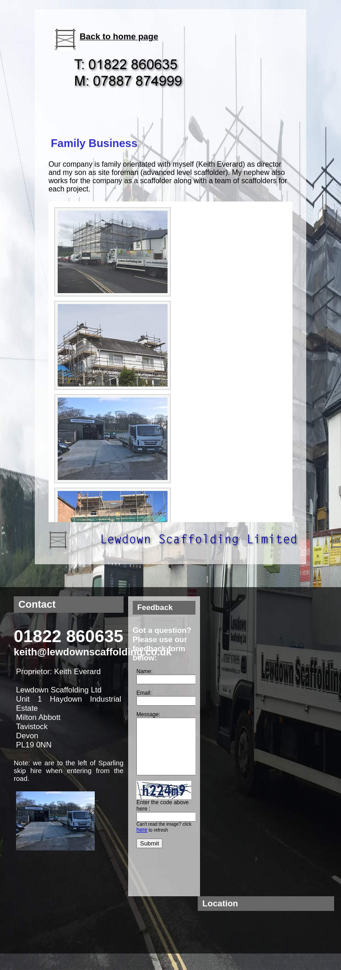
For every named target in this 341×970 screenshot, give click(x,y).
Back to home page (119, 36)
